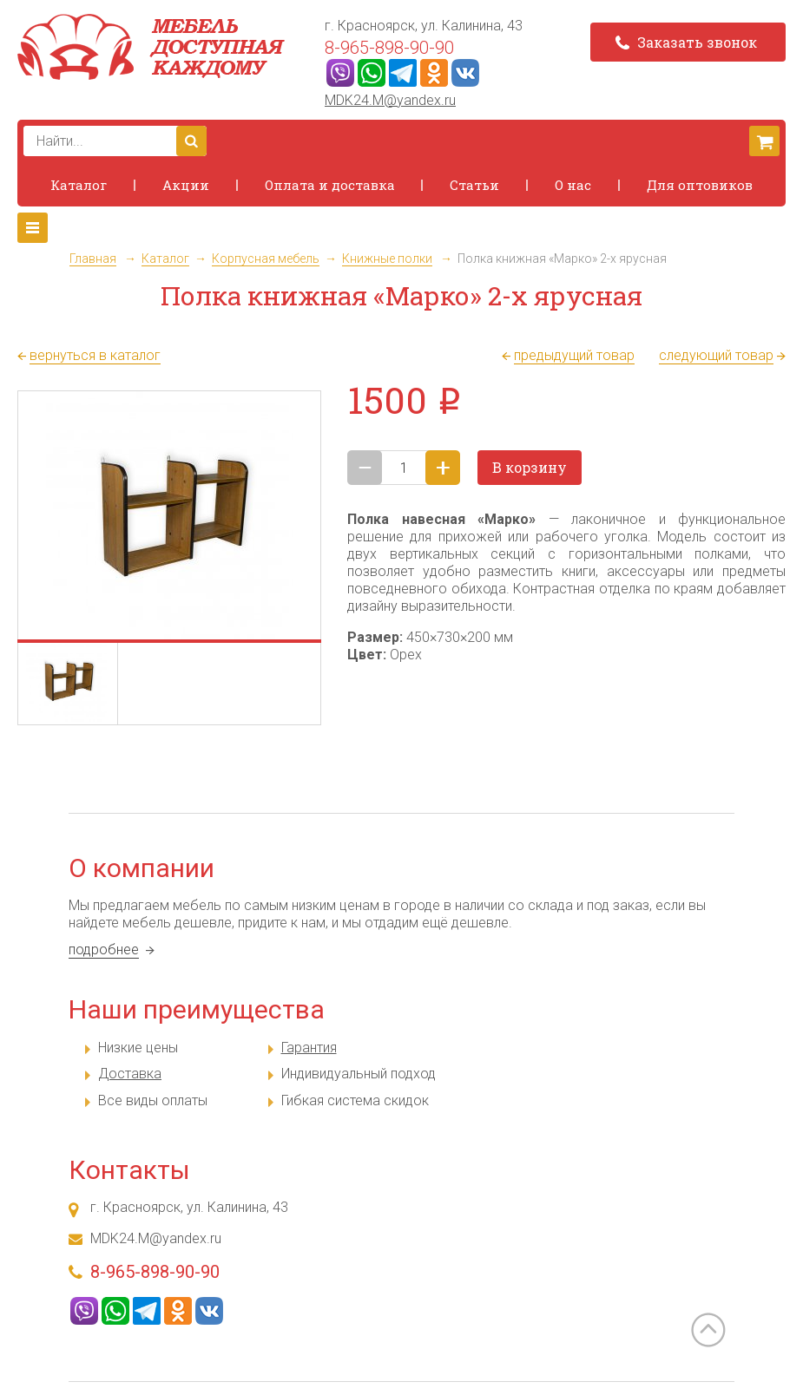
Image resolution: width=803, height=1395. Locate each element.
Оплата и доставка (330, 184)
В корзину (529, 467)
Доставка (129, 1073)
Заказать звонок (686, 42)
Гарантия (309, 1047)
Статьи (474, 184)
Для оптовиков (700, 184)
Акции (185, 184)
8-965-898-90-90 (389, 47)
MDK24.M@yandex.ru (390, 100)
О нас (573, 184)
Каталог (78, 184)
